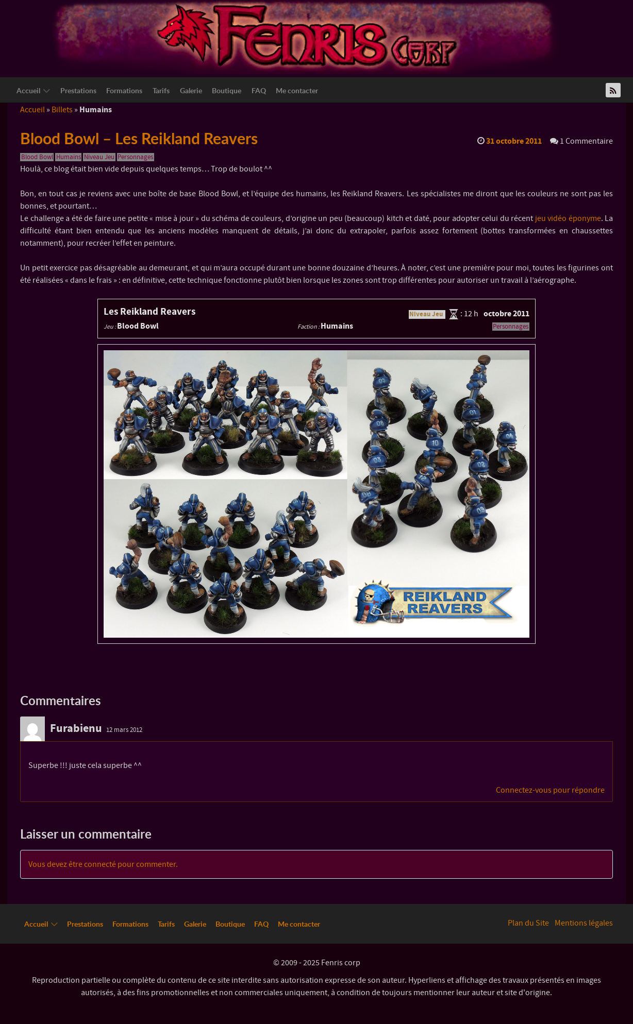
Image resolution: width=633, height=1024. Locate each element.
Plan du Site (528, 923)
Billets (62, 110)
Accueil (32, 110)
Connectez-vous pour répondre (550, 790)
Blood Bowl (37, 157)
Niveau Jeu (99, 157)
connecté (100, 864)
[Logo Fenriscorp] (308, 36)
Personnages (135, 157)
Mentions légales (584, 923)
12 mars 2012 (124, 730)
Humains (68, 157)
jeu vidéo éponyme (568, 218)
